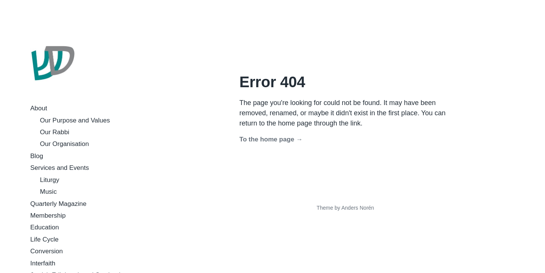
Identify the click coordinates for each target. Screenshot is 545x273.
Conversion (46, 251)
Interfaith (42, 263)
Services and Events (59, 167)
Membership (48, 215)
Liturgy (49, 180)
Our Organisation (64, 143)
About (38, 108)
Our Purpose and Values (75, 120)
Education (44, 227)
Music (48, 191)
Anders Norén (357, 208)
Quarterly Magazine (58, 203)
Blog (36, 156)
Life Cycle (44, 239)
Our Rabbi (54, 132)
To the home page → (271, 139)
